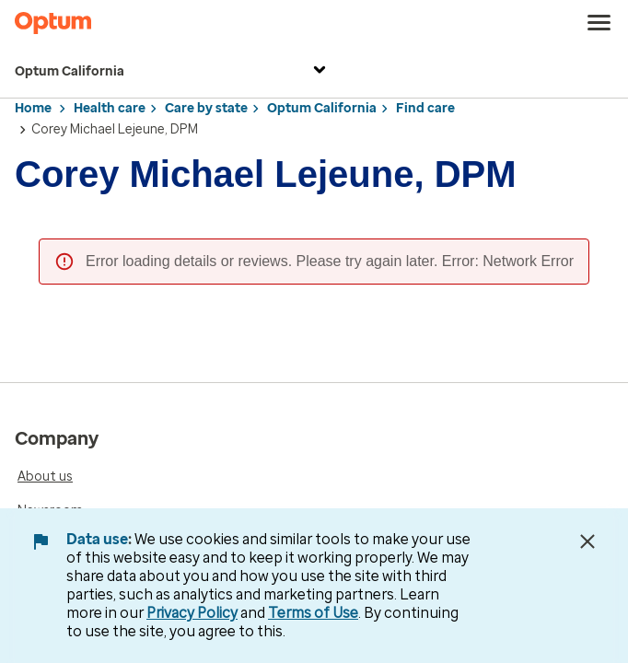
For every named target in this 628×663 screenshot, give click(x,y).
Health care (109, 108)
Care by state (206, 108)
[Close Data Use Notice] (587, 541)
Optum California (173, 72)
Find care (425, 108)
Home (33, 108)
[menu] (599, 23)
